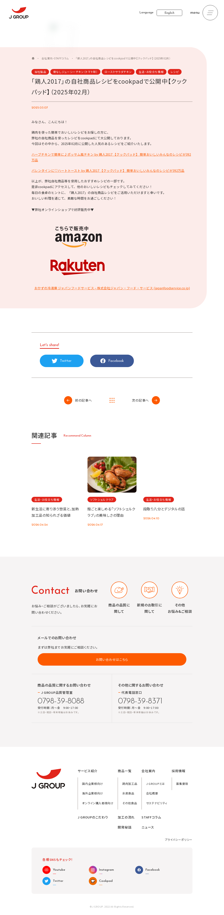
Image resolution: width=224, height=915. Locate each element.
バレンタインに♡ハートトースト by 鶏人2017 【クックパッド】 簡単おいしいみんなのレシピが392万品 (108, 170)
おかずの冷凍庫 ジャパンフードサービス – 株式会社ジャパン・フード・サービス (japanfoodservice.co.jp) (112, 288)
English (169, 13)
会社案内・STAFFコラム (55, 58)
